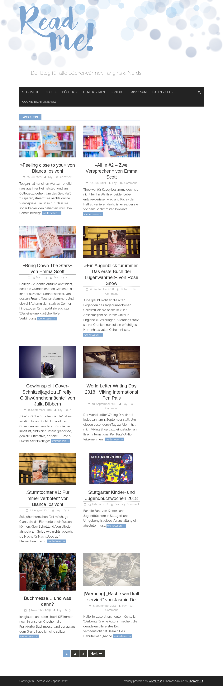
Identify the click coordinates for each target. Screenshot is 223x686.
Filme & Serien (94, 92)
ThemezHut (195, 681)
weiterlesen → (52, 213)
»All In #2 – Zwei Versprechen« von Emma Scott (111, 171)
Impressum (138, 92)
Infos (49, 92)
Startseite (30, 92)
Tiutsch (124, 289)
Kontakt (117, 92)
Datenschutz (162, 92)
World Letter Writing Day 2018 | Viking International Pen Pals (111, 391)
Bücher (68, 92)
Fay (50, 177)
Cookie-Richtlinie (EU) (39, 101)
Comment (66, 177)
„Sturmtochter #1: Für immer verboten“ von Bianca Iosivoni (47, 498)
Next (96, 653)
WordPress (155, 681)
